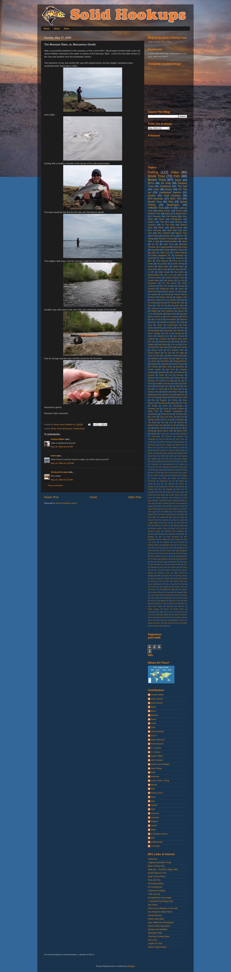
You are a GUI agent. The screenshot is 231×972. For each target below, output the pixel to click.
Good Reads (160, 495)
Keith (53, 456)
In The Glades (164, 512)
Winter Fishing (160, 428)
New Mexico (163, 539)
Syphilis (176, 578)
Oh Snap (166, 183)
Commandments (168, 464)
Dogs (182, 300)
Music (161, 219)
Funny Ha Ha (178, 261)
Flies (170, 201)
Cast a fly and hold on (174, 275)
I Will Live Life (154, 894)
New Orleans (175, 539)
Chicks (159, 325)
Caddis (171, 456)
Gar (179, 381)
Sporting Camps (181, 576)
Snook (165, 409)
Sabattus (154, 567)
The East (168, 353)
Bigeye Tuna (181, 233)
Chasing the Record (162, 461)
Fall (173, 481)
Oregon (165, 397)
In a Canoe (159, 389)
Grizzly (158, 386)
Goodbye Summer (162, 384)
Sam (153, 801)
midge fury (179, 358)
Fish (177, 176)
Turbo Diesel (176, 598)
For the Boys (168, 381)
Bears (153, 297)
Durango (184, 475)
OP (178, 545)
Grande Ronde (174, 495)
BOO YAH (176, 198)
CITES (163, 456)
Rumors (170, 564)
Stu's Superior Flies (175, 350)
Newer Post (51, 497)
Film (158, 484)
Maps (176, 525)
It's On (155, 244)
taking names (176, 227)
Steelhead (165, 186)
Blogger (131, 966)
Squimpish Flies (155, 933)
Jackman (174, 514)
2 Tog (171, 434)
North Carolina (178, 542)
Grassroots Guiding (156, 890)
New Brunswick (173, 537)
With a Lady (153, 241)
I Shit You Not (161, 306)
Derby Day (171, 470)
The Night (180, 353)
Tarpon (181, 238)
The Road (152, 422)
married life (166, 358)
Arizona (150, 442)
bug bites (183, 314)
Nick (153, 789)
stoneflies (183, 623)
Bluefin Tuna (155, 201)
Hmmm (179, 211)
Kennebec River (177, 306)
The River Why (155, 592)
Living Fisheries (155, 915)
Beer (150, 261)
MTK (149, 525)
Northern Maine (153, 545)
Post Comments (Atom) (66, 503)
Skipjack (151, 576)
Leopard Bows (153, 520)
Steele (178, 180)
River (152, 562)
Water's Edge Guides (157, 947)
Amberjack (151, 439)
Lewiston (165, 520)
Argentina (164, 364)
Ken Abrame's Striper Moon (160, 912)
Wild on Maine (173, 356)
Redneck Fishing (166, 238)
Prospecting (180, 556)
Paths (150, 550)
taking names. (164, 211)
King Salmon (162, 264)
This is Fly (152, 940)
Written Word (179, 609)
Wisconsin (170, 606)
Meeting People (154, 531)
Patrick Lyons (157, 793)
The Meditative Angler (167, 589)
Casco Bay (173, 459)
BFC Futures (153, 367)
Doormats (166, 475)
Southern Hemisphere (173, 411)
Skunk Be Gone (180, 247)
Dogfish (184, 472)
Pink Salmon (167, 550)
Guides (151, 264)
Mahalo (165, 392)
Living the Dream (178, 520)
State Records (167, 414)
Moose (159, 395)
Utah (185, 598)
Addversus (152, 859)
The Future (152, 587)
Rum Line (160, 564)
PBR (173, 397)
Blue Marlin (179, 272)
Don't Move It (155, 475)
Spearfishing (153, 414)
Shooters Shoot (164, 573)
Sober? (151, 222)
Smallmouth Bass (166, 289)
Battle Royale (164, 272)
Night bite (180, 395)
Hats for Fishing (172, 500)
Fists (160, 489)
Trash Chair (154, 598)
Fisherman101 (157, 744)
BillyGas (154, 715)
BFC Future (179, 250)
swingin (154, 434)
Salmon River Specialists (159, 926)
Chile (174, 461)
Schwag (181, 286)
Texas (153, 581)
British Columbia (154, 453)
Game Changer (154, 333)
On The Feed (153, 397)
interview (153, 617)
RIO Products (152, 559)
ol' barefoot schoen (159, 834)
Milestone (151, 534)
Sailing (172, 403)
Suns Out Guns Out (168, 417)
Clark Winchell (157, 731)
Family (150, 484)
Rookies (183, 347)
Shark (165, 406)
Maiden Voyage (178, 392)
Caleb (153, 723)
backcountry (152, 269)
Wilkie (182, 603)
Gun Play (168, 386)
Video (175, 172)
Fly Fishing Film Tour (175, 303)
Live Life (180, 280)
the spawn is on (172, 292)
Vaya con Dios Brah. (156, 356)
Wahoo (151, 266)
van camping (154, 626)
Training (184, 595)
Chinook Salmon (154, 278)
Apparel (154, 294)
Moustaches (171, 534)
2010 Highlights (181, 434)
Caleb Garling (182, 456)
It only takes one (162, 514)
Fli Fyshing (152, 303)
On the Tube (158, 548)
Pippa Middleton (181, 550)
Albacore (169, 436)
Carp (150, 325)
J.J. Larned (156, 748)
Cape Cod (165, 252)
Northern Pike (154, 213)
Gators (150, 495)
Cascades (162, 372)
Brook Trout (56, 428)
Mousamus (67, 428)
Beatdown (180, 258)
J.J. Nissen (156, 752)
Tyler (153, 809)
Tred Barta (165, 598)
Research (183, 559)
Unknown (155, 813)
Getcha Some (169, 236)
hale (185, 614)
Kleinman (155, 776)
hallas (153, 830)
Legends (151, 339)
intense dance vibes (165, 431)
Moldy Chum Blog (156, 919)
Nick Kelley (162, 344)
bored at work (172, 612)
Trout (163, 422)
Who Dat (174, 603)
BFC (163, 442)
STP (185, 564)
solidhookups (156, 842)
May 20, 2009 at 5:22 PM (62, 480)
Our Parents (170, 548)
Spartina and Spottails (157, 929)
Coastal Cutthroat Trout (174, 278)
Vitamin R (154, 601)
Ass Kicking (165, 294)
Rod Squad (162, 403)
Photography (176, 219)
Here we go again (178, 503)
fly (172, 614)
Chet (153, 727)
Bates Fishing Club (156, 866)
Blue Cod (164, 447)
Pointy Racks (163, 553)
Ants (170, 439)
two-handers (171, 319)
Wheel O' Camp (162, 603)
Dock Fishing (182, 470)
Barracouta (152, 445)
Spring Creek (156, 350)
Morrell (154, 785)
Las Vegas (180, 517)
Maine (168, 213)
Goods (176, 384)
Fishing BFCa (164, 378)
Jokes (150, 336)
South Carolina (178, 409)
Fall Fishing (171, 216)
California (154, 459)
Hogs (178, 386)
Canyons (152, 225)
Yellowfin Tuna (156, 207)
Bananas (183, 319)
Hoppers (151, 506)
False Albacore (162, 261)
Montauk (161, 534)
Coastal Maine (154, 280)
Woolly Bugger (153, 609)
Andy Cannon (157, 699)
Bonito (150, 450)
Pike (153, 400)
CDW (182, 322)
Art (158, 442)
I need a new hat (178, 506)
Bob (182, 447)
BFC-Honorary (155, 198)
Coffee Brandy (180, 252)
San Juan (163, 567)
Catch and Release (176, 372)
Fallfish (181, 481)
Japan (182, 514)
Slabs (159, 576)
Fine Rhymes (169, 484)
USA (171, 422)
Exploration (164, 481)
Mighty (150, 395)
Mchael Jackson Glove (159, 528)
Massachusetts (165, 342)
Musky (177, 342)
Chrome (151, 375)
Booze (168, 189)
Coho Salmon (168, 280)
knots (171, 617)
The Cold (167, 420)
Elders (164, 478)
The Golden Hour (177, 587)
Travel (181, 289)
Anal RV (162, 439)
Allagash (154, 364)
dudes (184, 356)
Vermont (180, 422)
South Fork (153, 411)
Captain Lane (181, 297)
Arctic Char (180, 439)
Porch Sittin (175, 553)
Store (66, 28)
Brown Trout (157, 180)
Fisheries (151, 378)
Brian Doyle (180, 450)
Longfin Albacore (154, 523)
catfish (166, 614)
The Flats (181, 584)
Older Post (134, 497)
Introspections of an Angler (159, 898)
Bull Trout (170, 370)
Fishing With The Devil (167, 486)
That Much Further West (158, 936)
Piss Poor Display (167, 286)
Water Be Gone (174, 601)
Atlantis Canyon (178, 364)
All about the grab (59, 472)
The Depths (179, 420)
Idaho (184, 241)
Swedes (167, 578)
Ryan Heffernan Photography (161, 922)
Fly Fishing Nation (156, 883)
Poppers (163, 400)
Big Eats (152, 252)
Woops (166, 609)
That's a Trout (169, 584)
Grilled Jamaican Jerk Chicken (167, 498)
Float (162, 303)
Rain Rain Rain (161, 347)
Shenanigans (178, 406)
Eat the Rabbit (153, 331)
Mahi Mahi (172, 230)
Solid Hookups (172, 195)
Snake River (168, 576)
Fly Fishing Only (155, 887)
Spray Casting (156, 578)
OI (171, 207)
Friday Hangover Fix (160, 255)
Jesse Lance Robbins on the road (163, 908)
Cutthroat (165, 467)
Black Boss (180, 445)
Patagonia (181, 548)
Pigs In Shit (182, 397)
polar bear (167, 623)
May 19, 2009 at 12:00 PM (62, 463)
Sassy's (173, 567)
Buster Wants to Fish (157, 873)
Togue (157, 595)
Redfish (154, 311)
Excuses (180, 375)
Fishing (153, 172)
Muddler (181, 534)
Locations (162, 339)
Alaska (184, 292)
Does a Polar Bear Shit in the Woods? (164, 472)
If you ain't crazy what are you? (172, 509)
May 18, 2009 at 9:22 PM (62, 447)
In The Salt (176, 512)
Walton (163, 601)
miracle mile (180, 617)
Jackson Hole (153, 392)
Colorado (156, 216)
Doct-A (154, 736)
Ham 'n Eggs (159, 500)
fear (180, 428)
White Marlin (178, 266)
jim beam (163, 617)
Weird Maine (163, 266)
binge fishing (171, 314)
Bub (175, 453)
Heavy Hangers (163, 503)
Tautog (184, 578)
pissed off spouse (154, 623)
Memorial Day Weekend (174, 531)
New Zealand (163, 233)
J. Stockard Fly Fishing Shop (160, 901)
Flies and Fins (154, 880)
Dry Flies (180, 328)
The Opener (182, 589)
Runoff (178, 564)
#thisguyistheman (180, 361)
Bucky (153, 719)
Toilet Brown (166, 595)
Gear (150, 306)
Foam (161, 492)
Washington (173, 204)
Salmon (181, 311)
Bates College (166, 258)
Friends (168, 492)
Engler (173, 478)
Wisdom (181, 606)
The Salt (182, 186)
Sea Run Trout (156, 570)
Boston (153, 322)
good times (175, 269)
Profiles (175, 400)
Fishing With (179, 378)
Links (156, 189)
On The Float (168, 225)
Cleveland (154, 464)
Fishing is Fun (154, 381)
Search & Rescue (171, 570)
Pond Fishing (181, 308)
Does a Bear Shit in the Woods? (164, 300)
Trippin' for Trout (155, 943)
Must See (169, 395)
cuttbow (172, 428)
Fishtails (151, 489)
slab (175, 623)
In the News (173, 389)
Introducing (179, 333)
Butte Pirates (152, 456)
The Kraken (152, 589)
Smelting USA (153, 409)
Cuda (150, 467)
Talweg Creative (154, 420)
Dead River (176, 467)
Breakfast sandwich (168, 322)
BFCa (151, 183)
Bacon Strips (167, 367)
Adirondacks (155, 436)
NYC (160, 537)
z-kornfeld (155, 846)
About (57, 28)
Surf (182, 417)
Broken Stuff (166, 453)
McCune (184, 525)
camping (158, 614)
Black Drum (152, 447)
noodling (162, 620)
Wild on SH (171, 425)
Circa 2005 (183, 461)
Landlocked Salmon (170, 192)
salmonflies (164, 361)
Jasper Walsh (157, 756)
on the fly (158, 319)
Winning (178, 222)
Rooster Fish (175, 562)
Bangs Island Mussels (176, 442)
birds (161, 612)
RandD (174, 347)
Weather (159, 314)
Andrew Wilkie (57, 439)
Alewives (180, 436)
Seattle (154, 406)
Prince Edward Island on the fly (161, 556)
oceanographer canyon (176, 620)
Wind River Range (155, 606)
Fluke (178, 489)
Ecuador (154, 478)
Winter (161, 227)
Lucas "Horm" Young (160, 780)
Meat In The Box (177, 528)
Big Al (153, 711)
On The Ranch (169, 283)
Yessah (166, 250)
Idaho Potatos (153, 509)
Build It (182, 453)
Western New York (155, 425)
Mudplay (151, 537)
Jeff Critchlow (157, 760)
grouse (178, 614)
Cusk (157, 467)
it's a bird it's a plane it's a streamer (165, 317)
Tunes (150, 314)
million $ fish (182, 431)
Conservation (172, 325)
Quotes (152, 195)
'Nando (154, 825)
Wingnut (154, 821)
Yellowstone (152, 612)
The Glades (163, 587)
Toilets (176, 595)
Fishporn (181, 486)
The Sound (168, 592)
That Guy (162, 581)
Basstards (180, 367)
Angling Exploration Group (159, 862)
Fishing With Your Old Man (173, 331)
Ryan (153, 797)
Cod (170, 375)
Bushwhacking (153, 275)
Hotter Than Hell (163, 506)
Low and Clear (179, 523)
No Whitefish (165, 542)
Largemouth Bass (166, 517)
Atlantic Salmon (180, 294)
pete (153, 838)
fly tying (164, 269)
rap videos (152, 361)
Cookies (181, 464)
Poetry (170, 308)
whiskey (165, 626)
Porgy (185, 553)
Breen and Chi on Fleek (164, 450)
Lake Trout (168, 244)
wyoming (152, 258)
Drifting (160, 328)
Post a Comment (55, 485)
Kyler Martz (152, 517)
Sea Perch (183, 567)
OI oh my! (174, 344)
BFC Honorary (154, 230)
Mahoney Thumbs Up (162, 525)
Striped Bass (79, 428)
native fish (151, 620)
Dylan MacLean (158, 740)
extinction (154, 358)
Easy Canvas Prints (156, 876)
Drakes (175, 475)
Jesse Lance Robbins (160, 764)
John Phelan (156, 768)
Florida (155, 236)
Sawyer (154, 805)
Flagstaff (169, 489)
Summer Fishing (177, 264)
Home (47, 28)
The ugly (177, 592)
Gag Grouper (179, 492)
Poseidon (179, 255)
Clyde (161, 375)
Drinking (169, 328)
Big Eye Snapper (165, 445)
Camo (163, 459)
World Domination (155, 292)
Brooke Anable (154, 370)
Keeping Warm (163, 336)
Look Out (166, 523)
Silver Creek (179, 573)
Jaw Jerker (152, 905)
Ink (183, 389)
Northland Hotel (168, 545)
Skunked (151, 289)
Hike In (168, 333)
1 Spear (163, 434)
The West (164, 222)
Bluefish (174, 447)
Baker (153, 707)
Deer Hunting (159, 470)
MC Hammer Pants (156, 308)
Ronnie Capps (162, 562)
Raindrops (164, 559)
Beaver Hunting (165, 297)
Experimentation (170, 241)
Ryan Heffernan (167, 311)
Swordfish (155, 250)
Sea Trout (183, 403)
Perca (157, 550)
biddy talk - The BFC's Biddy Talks (163, 869)
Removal (174, 559)
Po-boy (152, 553)
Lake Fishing (178, 336)
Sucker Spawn (154, 353)
